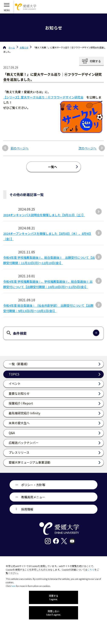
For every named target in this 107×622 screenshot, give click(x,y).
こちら (90, 569)
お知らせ (24, 47)
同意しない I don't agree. (53, 612)
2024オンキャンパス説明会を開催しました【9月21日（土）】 (44, 215)
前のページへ (20, 148)
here (13, 586)
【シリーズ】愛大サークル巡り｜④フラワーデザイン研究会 (43, 97)
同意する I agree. (53, 597)
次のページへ (87, 148)
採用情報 (27, 509)
